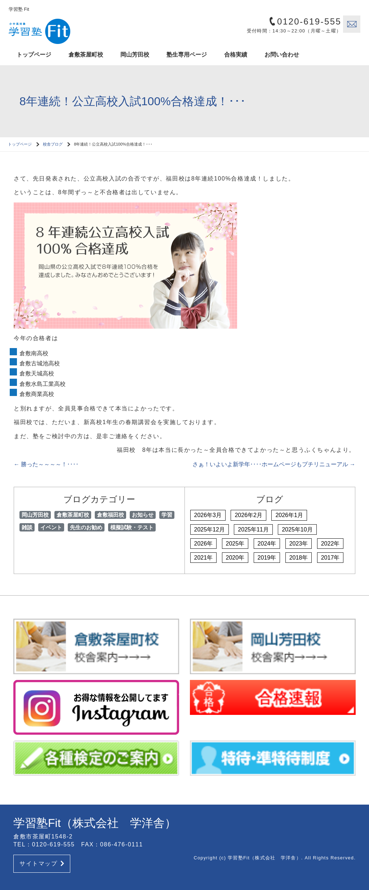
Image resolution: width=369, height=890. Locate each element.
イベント (51, 527)
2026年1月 (289, 515)
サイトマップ (41, 863)
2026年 (203, 543)
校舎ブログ (53, 144)
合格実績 (235, 55)
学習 (166, 515)
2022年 (330, 543)
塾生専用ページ (186, 55)
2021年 (203, 558)
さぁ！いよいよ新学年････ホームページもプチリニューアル (273, 464)
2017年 (330, 558)
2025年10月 (297, 529)
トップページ (34, 55)
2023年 (298, 543)
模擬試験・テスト (132, 527)
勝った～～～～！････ (46, 464)
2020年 (235, 558)
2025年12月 (209, 529)
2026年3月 (208, 515)
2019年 (267, 558)
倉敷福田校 (110, 515)
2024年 (267, 543)
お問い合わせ (281, 55)
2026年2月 (248, 515)
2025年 (235, 543)
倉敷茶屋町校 (85, 55)
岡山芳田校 (134, 55)
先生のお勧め (86, 527)
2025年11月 (253, 529)
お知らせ (143, 515)
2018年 (298, 558)
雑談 (27, 527)
